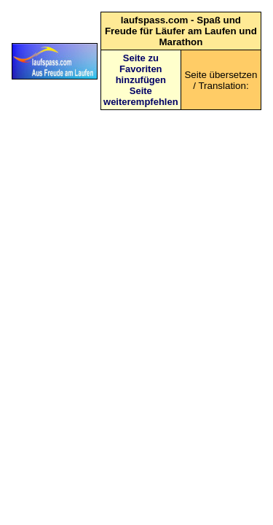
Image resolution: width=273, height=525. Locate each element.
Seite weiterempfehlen (140, 96)
